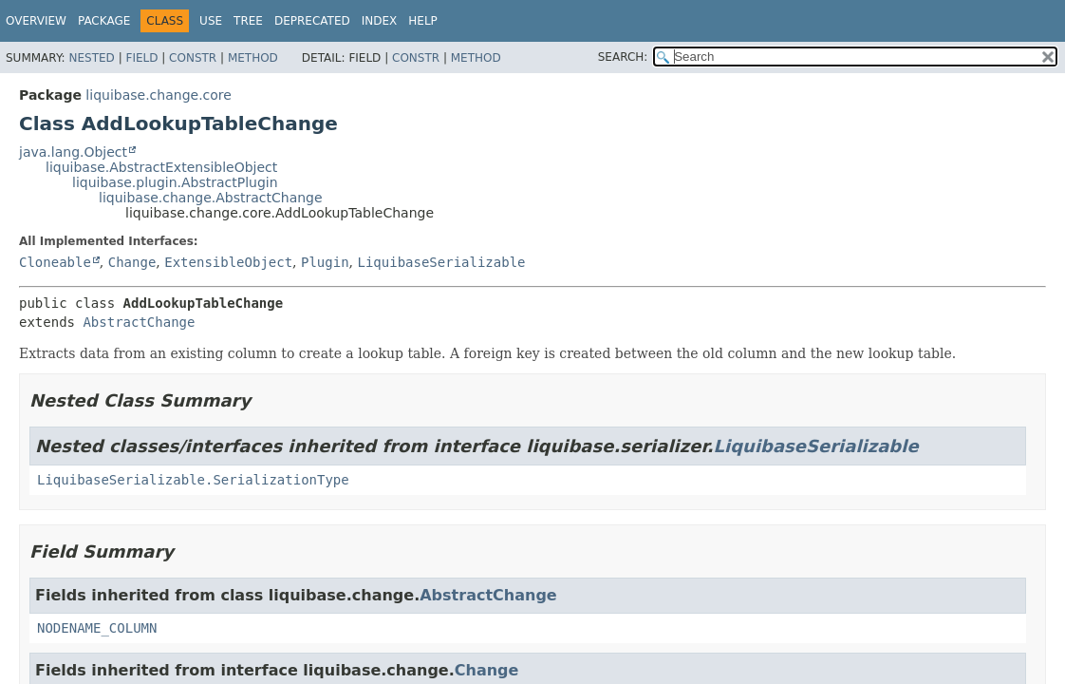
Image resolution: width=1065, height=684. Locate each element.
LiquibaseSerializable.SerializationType (193, 479)
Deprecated (312, 21)
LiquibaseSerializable (442, 262)
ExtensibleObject (228, 262)
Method (253, 58)
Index (380, 21)
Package (104, 21)
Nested (91, 58)
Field (141, 58)
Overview (36, 21)
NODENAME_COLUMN (97, 628)
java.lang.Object (73, 152)
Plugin (325, 262)
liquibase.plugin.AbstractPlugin (175, 182)
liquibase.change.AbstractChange (211, 197)
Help (423, 21)
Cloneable (55, 262)
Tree (248, 21)
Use (210, 21)
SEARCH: (623, 57)
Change (132, 262)
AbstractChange (139, 322)
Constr (192, 58)
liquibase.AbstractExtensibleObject (161, 167)
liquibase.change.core (158, 95)
